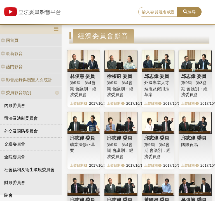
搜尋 (189, 11)
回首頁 (9, 40)
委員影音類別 (16, 92)
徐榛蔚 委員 (119, 76)
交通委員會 (14, 144)
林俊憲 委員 (82, 76)
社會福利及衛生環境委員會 (29, 169)
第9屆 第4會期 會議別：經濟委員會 (83, 88)
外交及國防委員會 (21, 131)
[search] (157, 12)
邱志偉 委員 (156, 76)
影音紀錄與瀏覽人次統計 (26, 79)
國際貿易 (189, 144)
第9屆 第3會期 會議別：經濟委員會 (194, 88)
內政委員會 (14, 105)
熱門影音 (12, 66)
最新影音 (12, 53)
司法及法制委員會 (21, 118)
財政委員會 (14, 182)
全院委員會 (14, 156)
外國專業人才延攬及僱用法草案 (156, 88)
